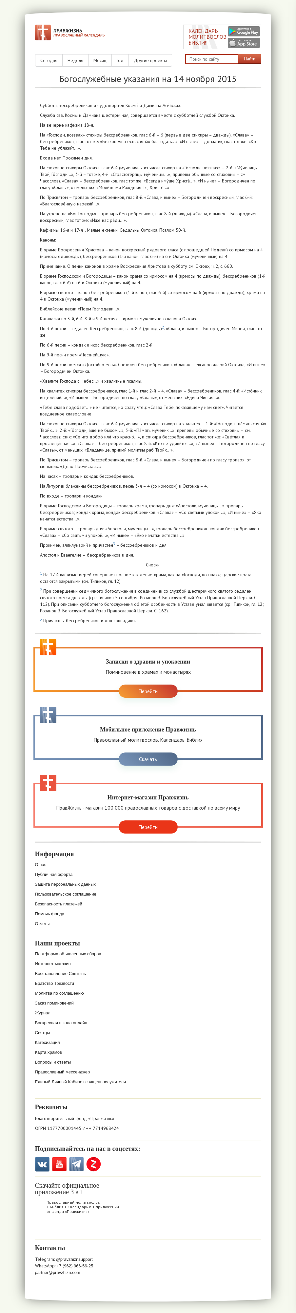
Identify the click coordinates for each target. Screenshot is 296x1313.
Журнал (42, 1012)
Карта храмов (48, 1052)
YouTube (59, 1164)
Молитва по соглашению (59, 993)
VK (42, 1164)
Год (120, 60)
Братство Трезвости (54, 983)
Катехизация (47, 1042)
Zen (93, 1164)
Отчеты (42, 923)
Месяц (100, 60)
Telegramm (76, 1164)
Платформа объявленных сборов (68, 953)
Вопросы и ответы (53, 1062)
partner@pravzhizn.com (57, 1272)
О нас (41, 864)
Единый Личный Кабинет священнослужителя (80, 1081)
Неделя (75, 60)
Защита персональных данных (65, 884)
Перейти (148, 691)
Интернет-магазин (53, 963)
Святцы (42, 1032)
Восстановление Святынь (60, 973)
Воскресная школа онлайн (61, 1022)
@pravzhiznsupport (74, 1259)
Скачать (148, 759)
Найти (249, 59)
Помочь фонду (49, 913)
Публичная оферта (54, 874)
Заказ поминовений (54, 1003)
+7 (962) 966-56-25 (75, 1265)
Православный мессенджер (62, 1071)
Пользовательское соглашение (65, 894)
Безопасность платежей (58, 903)
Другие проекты (150, 60)
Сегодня (48, 60)
